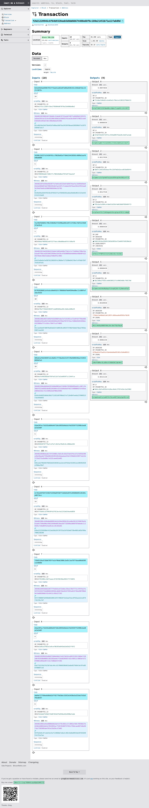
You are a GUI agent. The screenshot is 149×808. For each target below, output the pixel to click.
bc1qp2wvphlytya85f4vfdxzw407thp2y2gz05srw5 (110, 397)
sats (104, 85)
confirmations (53, 40)
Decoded (37, 58)
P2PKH (99, 249)
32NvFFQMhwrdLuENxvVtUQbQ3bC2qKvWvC (107, 362)
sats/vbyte (100, 45)
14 (35, 501)
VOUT (36, 93)
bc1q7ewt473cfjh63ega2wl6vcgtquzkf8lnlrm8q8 (110, 212)
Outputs (95, 78)
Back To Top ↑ (74, 772)
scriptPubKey (97, 92)
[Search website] (89, 3)
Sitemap (22, 762)
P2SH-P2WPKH (43, 109)
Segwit (117, 37)
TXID (35, 85)
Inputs (36, 78)
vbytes (101, 41)
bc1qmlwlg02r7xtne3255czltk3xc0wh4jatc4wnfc (110, 143)
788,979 (53, 72)
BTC (100, 85)
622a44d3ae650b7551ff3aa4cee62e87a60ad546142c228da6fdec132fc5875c (60, 89)
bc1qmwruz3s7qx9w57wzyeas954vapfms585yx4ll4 (110, 177)
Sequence (37, 134)
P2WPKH (99, 103)
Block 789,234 (48, 37)
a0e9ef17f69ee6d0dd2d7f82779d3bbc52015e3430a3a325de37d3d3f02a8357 (60, 697)
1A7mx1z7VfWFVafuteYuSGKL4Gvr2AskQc (107, 254)
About (4, 762)
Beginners (8, 29)
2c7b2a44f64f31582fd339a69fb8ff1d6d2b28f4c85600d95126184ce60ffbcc (60, 494)
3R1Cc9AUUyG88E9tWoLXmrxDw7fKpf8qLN (107, 325)
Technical (8, 35)
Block (44, 8)
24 (35, 96)
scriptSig (37, 101)
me (91, 779)
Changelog (33, 762)
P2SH (98, 320)
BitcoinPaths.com (19, 766)
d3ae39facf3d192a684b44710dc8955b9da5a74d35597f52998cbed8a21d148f (60, 427)
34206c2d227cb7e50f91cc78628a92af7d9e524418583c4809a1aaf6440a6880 (60, 157)
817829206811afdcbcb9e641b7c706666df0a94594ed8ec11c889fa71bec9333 (60, 292)
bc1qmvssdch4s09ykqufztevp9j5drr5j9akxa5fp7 (110, 288)
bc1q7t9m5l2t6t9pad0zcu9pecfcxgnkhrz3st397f (110, 108)
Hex (45, 58)
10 (35, 299)
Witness (37, 113)
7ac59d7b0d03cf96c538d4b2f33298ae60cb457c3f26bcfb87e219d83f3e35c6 (60, 224)
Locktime (36, 69)
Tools (6, 40)
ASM (43, 101)
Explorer (35, 8)
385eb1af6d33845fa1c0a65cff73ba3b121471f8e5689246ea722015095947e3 (60, 359)
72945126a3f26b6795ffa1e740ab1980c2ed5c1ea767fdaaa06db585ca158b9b (60, 562)
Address (65, 8)
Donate (12, 762)
